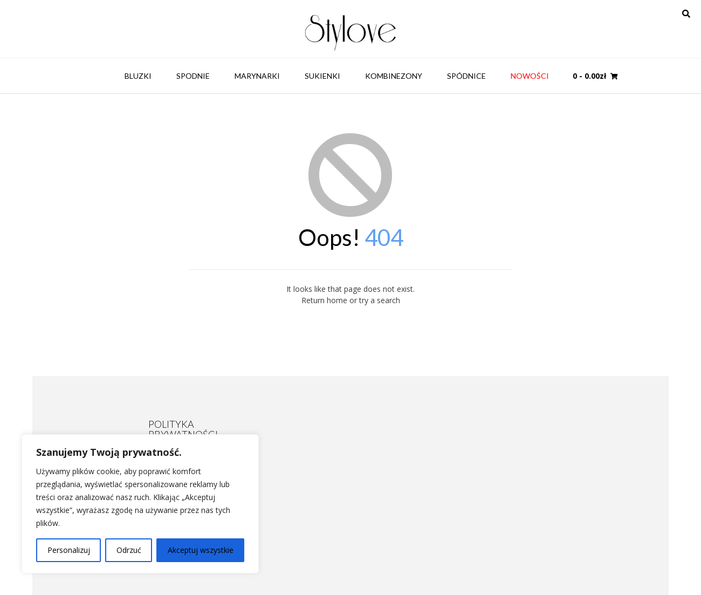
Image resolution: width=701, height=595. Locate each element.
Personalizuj (68, 550)
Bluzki (138, 75)
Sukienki (322, 75)
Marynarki (257, 75)
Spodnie (193, 75)
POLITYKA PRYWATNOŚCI (183, 429)
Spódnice (466, 75)
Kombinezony (393, 75)
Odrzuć (128, 550)
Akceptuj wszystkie (200, 550)
